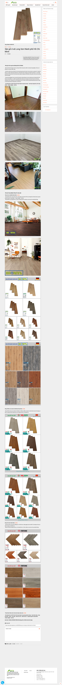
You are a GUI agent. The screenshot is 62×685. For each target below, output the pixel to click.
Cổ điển (44, 20)
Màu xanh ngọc (45, 91)
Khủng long (45, 33)
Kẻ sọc (44, 35)
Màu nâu (44, 73)
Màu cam (44, 67)
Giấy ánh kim (45, 27)
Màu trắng (45, 78)
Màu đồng (45, 102)
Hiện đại (44, 29)
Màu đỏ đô (45, 100)
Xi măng (44, 55)
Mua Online (25, 670)
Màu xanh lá (45, 89)
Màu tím (44, 80)
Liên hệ (30, 670)
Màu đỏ (44, 98)
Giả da (44, 22)
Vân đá (44, 53)
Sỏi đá (44, 44)
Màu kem (44, 71)
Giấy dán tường (26, 672)
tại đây (18, 195)
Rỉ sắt (44, 42)
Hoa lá (44, 31)
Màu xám (44, 93)
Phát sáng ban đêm (46, 40)
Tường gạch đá (45, 49)
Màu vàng (44, 82)
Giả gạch (44, 24)
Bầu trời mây (45, 11)
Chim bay (44, 13)
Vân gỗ (44, 51)
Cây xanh (44, 18)
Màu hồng (44, 69)
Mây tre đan (45, 38)
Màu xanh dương (46, 87)
